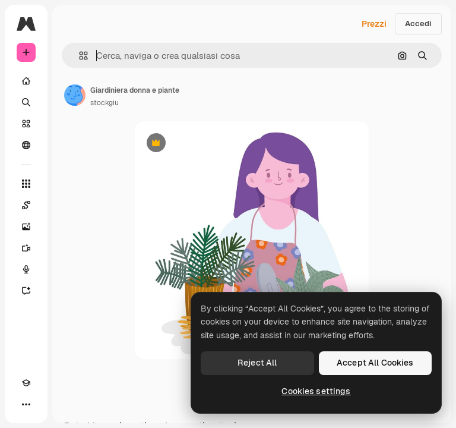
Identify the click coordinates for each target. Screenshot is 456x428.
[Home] (26, 80)
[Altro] (26, 404)
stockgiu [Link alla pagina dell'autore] (104, 103)
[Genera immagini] (26, 226)
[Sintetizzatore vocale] (26, 269)
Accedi (418, 23)
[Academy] (26, 382)
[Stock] (26, 123)
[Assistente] (26, 290)
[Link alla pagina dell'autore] (75, 95)
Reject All (257, 362)
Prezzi (374, 23)
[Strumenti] (26, 183)
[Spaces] (26, 205)
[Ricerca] (26, 102)
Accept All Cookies (375, 362)
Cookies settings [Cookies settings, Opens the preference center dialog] (315, 391)
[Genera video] (26, 247)
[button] (78, 55)
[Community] (26, 145)
